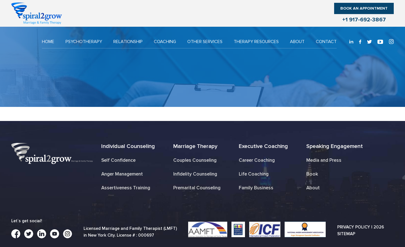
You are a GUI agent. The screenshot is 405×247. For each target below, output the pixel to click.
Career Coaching (257, 160)
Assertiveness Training (125, 188)
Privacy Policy (353, 227)
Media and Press (323, 160)
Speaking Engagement (334, 146)
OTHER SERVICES (204, 41)
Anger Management (122, 174)
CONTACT (326, 41)
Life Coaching (254, 174)
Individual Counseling (128, 146)
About (297, 41)
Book (312, 174)
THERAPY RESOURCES (256, 41)
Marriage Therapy (195, 146)
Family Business (256, 188)
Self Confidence (118, 160)
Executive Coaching (263, 146)
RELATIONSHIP (128, 41)
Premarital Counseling (196, 188)
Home (48, 41)
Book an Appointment (364, 8)
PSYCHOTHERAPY (84, 41)
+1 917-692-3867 (364, 19)
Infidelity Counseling (195, 174)
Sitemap (346, 233)
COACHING (165, 41)
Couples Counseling (195, 160)
